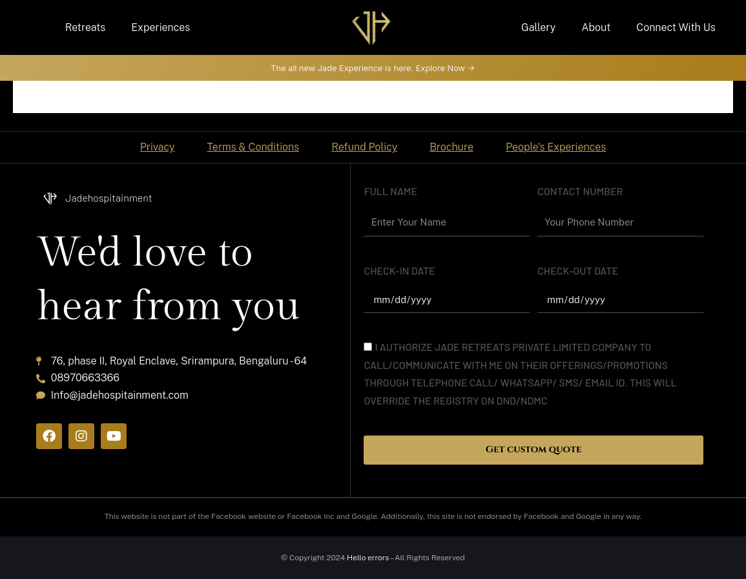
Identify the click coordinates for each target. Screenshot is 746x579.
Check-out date (577, 270)
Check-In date (399, 270)
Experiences (160, 27)
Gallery (538, 27)
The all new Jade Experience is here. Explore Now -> (373, 67)
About (595, 27)
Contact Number (580, 190)
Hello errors (368, 557)
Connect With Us (676, 27)
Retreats (85, 27)
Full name (390, 190)
